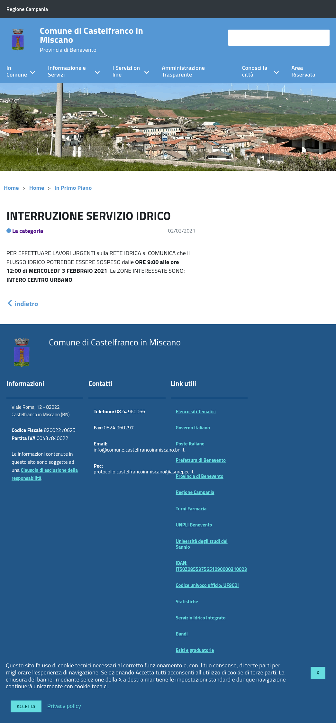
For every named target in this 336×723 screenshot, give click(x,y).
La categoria (27, 230)
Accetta (26, 706)
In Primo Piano (73, 187)
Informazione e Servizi (67, 71)
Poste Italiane (190, 443)
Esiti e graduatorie (195, 650)
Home (11, 187)
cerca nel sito (246, 37)
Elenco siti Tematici (196, 411)
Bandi (182, 633)
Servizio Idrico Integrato (201, 617)
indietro (22, 303)
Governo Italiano (193, 427)
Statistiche (187, 601)
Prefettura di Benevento (201, 460)
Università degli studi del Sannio (202, 544)
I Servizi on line (126, 71)
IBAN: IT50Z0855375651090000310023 (211, 565)
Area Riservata (303, 71)
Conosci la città (255, 71)
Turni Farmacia (191, 508)
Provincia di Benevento (199, 476)
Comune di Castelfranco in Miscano (91, 39)
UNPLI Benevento (194, 524)
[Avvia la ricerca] (321, 38)
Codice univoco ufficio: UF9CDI (207, 585)
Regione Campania (195, 492)
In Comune (16, 71)
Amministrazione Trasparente (183, 71)
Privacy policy (64, 705)
